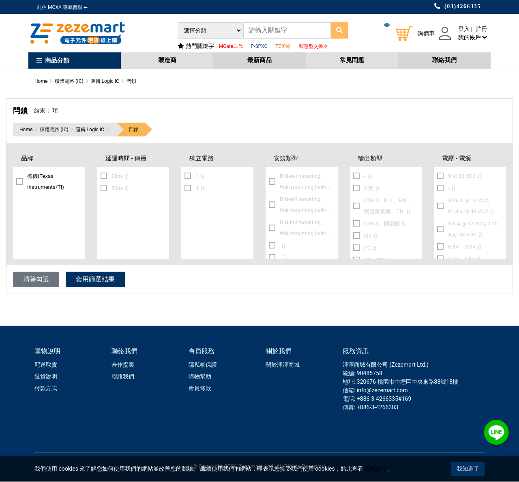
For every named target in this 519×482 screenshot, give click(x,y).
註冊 (481, 29)
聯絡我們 (444, 60)
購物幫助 (200, 377)
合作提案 (123, 365)
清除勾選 (36, 280)
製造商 (167, 60)
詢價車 (426, 33)
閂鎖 (134, 130)
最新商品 (259, 60)
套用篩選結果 (95, 280)
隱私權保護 (203, 365)
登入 (464, 29)
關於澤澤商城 (283, 365)
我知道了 (468, 468)
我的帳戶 (472, 37)
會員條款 (200, 389)
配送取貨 (45, 365)
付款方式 (45, 389)
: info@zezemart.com (381, 391)
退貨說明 (45, 377)
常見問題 (352, 60)
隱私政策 (376, 468)
